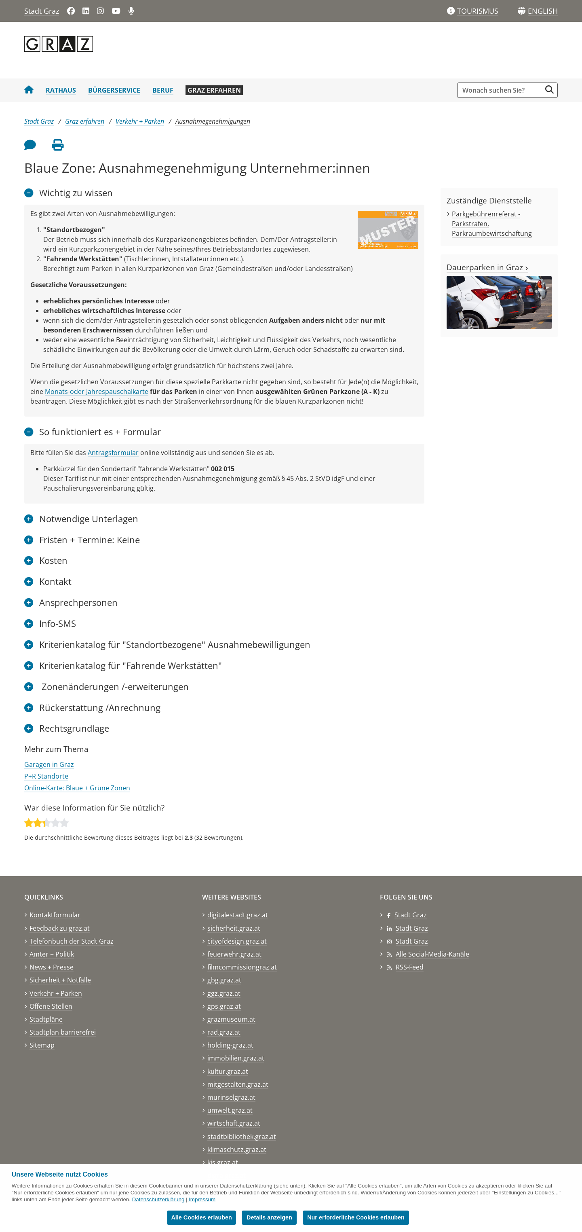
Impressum (202, 1199)
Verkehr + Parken (140, 121)
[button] (543, 11)
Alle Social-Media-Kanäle (432, 954)
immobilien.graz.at (235, 1058)
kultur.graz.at (227, 1071)
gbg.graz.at (224, 980)
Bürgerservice (114, 90)
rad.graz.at (223, 1032)
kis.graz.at (222, 1162)
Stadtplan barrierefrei (63, 1032)
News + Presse (52, 967)
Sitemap (42, 1045)
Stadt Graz (41, 11)
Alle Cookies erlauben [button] (201, 1217)
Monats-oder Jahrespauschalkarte (96, 391)
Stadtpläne (46, 1019)
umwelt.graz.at (230, 1110)
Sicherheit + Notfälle (60, 980)
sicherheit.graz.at (233, 928)
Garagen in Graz (49, 764)
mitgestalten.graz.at (237, 1084)
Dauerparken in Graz (487, 267)
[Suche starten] (549, 89)
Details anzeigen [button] (270, 1217)
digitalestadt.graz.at (237, 914)
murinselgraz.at (231, 1097)
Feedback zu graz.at (60, 928)
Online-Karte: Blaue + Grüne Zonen (77, 787)
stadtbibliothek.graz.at (241, 1136)
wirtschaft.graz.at (233, 1123)
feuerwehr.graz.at (234, 954)
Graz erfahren (214, 90)
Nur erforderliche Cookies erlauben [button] (356, 1217)
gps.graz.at (224, 1006)
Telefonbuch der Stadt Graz (72, 941)
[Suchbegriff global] (501, 90)
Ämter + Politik (52, 954)
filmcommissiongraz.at (242, 967)
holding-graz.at (230, 1045)
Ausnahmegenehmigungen (212, 121)
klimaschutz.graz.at (236, 1149)
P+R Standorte (46, 776)
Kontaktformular (55, 914)
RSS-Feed (410, 967)
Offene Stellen (51, 1006)
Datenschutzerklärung (158, 1199)
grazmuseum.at (231, 1019)
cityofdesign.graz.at (237, 941)
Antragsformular (113, 452)
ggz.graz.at (223, 993)
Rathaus (61, 90)
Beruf (162, 90)
